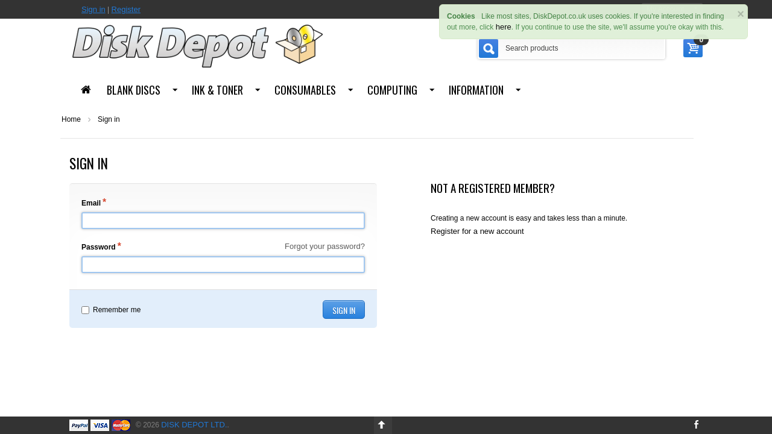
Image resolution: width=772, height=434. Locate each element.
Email (91, 203)
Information (476, 90)
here (503, 26)
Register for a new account (477, 231)
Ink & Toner (217, 90)
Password (98, 247)
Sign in (93, 9)
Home (71, 119)
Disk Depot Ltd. (194, 424)
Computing (392, 90)
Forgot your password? (325, 246)
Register (126, 9)
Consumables (305, 90)
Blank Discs (133, 90)
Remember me (111, 310)
